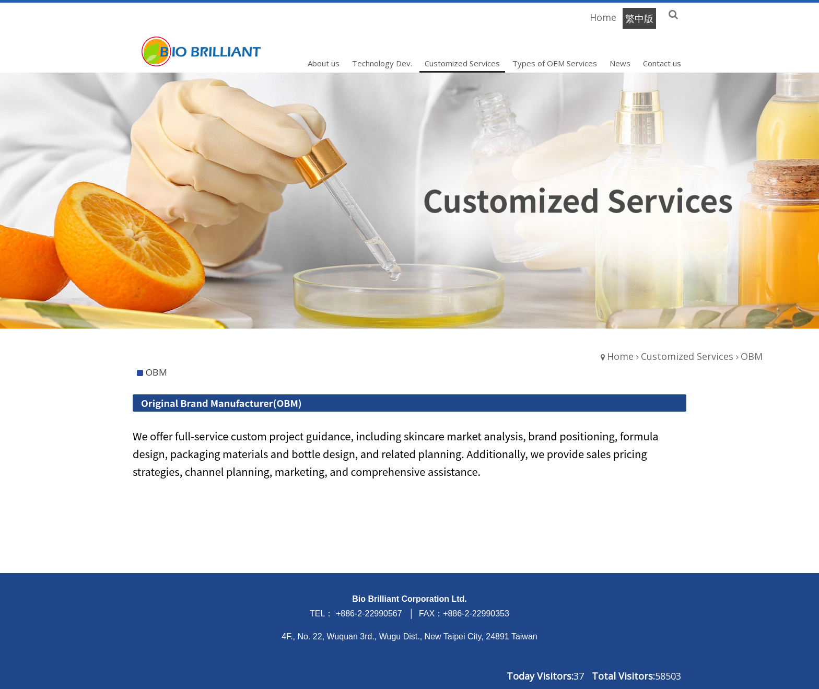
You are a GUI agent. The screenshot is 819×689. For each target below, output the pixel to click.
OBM (752, 356)
